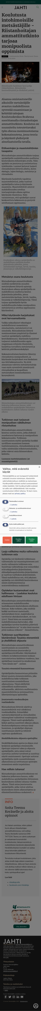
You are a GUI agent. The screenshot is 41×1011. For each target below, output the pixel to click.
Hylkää (7, 540)
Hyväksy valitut (18, 540)
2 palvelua (13, 505)
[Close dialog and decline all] (39, 466)
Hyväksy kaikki (31, 540)
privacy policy (20, 493)
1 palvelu (12, 519)
